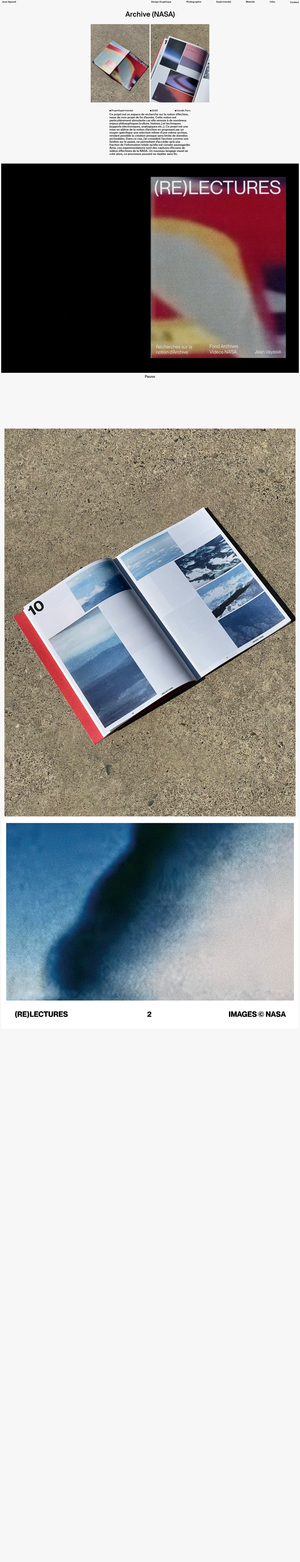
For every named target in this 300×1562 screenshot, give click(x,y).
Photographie (193, 1)
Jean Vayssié (9, 1)
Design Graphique (161, 1)
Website (250, 1)
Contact (294, 2)
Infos (272, 1)
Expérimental (223, 1)
